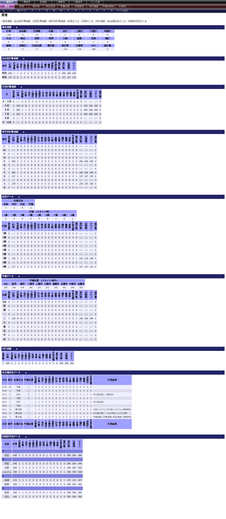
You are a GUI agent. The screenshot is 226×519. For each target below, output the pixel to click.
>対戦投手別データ (137, 21)
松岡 (6, 484)
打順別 (122, 6)
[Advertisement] (47, 511)
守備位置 (64, 6)
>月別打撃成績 (39, 21)
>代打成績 (100, 21)
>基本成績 (6, 21)
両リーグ (21, 10)
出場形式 (79, 6)
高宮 (6, 455)
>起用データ (73, 21)
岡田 (6, 463)
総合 (7, 6)
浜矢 (6, 496)
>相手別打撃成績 (56, 21)
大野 (6, 467)
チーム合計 (122, 10)
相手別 (36, 6)
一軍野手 (8, 2)
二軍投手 (77, 2)
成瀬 (6, 480)
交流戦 (43, 2)
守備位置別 (108, 6)
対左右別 (50, 6)
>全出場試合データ (116, 21)
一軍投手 (26, 2)
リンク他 (95, 2)
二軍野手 (60, 2)
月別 (21, 6)
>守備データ (87, 21)
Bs (61, 10)
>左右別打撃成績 (22, 21)
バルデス (6, 471)
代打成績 (93, 6)
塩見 (6, 492)
